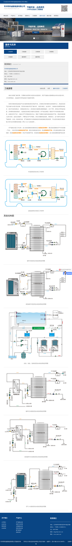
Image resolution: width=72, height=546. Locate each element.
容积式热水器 (19, 528)
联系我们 (56, 15)
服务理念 (37, 57)
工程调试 (51, 51)
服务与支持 (42, 15)
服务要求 (24, 57)
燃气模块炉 (19, 530)
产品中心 (13, 15)
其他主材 (18, 532)
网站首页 (6, 15)
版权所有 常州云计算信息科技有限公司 (28, 541)
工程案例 (34, 15)
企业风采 (4, 528)
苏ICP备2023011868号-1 (58, 541)
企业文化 (4, 524)
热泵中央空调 (19, 524)
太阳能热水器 (19, 526)
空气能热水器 (19, 522)
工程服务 (10, 57)
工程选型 (24, 51)
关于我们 (20, 15)
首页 (49, 88)
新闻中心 (27, 15)
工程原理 (10, 51)
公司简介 (4, 522)
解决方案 (49, 15)
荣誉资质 (4, 526)
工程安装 (37, 51)
